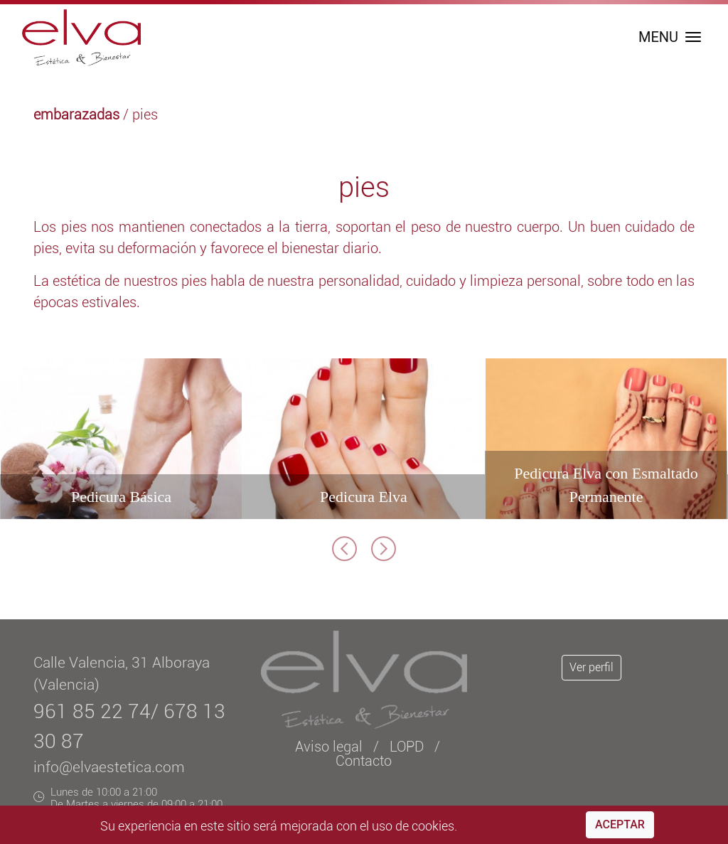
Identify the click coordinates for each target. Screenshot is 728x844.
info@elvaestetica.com (109, 767)
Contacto (364, 760)
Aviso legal (329, 746)
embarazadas (76, 114)
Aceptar (620, 824)
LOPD (407, 746)
